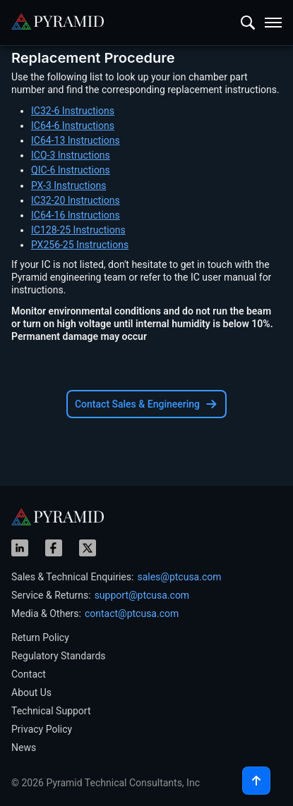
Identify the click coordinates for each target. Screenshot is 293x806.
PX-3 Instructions (68, 185)
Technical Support (51, 710)
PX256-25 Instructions (79, 244)
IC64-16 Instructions (75, 215)
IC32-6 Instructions (72, 110)
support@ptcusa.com (142, 595)
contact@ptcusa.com (132, 613)
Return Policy (40, 637)
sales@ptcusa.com (179, 576)
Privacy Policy (41, 729)
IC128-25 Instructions (78, 230)
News (23, 747)
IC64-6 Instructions (72, 125)
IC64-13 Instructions (75, 140)
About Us (31, 692)
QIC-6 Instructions (70, 170)
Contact (28, 674)
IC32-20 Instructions (75, 200)
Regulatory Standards (58, 655)
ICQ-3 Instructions (70, 155)
